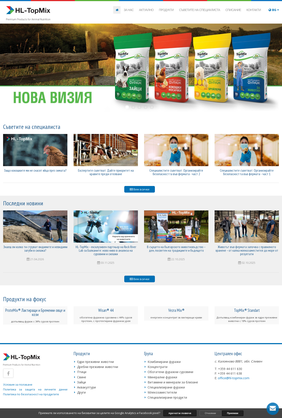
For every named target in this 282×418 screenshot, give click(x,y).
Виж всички (139, 189)
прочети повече (180, 413)
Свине (81, 377)
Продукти (166, 10)
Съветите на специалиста (199, 10)
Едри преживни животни (95, 362)
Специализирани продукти (167, 397)
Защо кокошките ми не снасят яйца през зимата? (35, 170)
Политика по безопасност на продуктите (31, 394)
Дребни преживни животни (97, 367)
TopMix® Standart (247, 310)
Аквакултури (86, 387)
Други (81, 392)
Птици (81, 372)
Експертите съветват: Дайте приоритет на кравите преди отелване (106, 172)
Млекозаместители (162, 392)
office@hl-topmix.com (233, 378)
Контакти (254, 10)
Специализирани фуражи (166, 387)
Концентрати (157, 367)
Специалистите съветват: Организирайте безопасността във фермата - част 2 (176, 172)
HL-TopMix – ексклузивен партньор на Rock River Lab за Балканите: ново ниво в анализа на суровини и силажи (106, 250)
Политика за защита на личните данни (35, 389)
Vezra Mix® (176, 310)
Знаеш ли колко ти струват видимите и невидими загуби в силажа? (35, 249)
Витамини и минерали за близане (173, 382)
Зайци (81, 382)
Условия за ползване (17, 384)
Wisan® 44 (105, 310)
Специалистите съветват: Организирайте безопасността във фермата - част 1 (247, 172)
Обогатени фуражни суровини (170, 372)
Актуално (146, 10)
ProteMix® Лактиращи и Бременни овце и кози (35, 312)
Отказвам (210, 413)
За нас (129, 10)
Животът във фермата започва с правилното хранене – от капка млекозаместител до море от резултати (246, 250)
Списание (233, 10)
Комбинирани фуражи (164, 362)
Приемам (232, 413)
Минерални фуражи (162, 377)
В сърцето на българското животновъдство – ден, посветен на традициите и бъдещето (176, 249)
